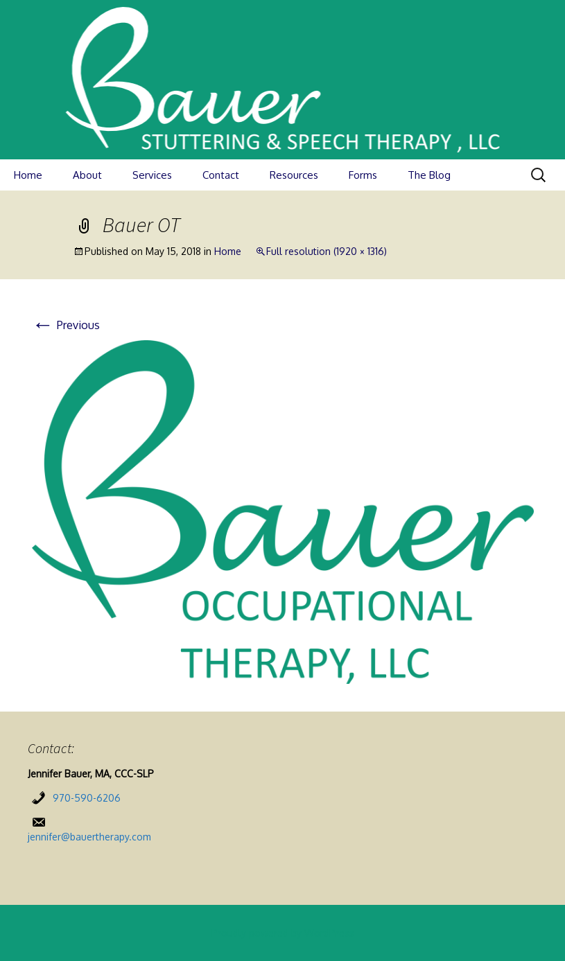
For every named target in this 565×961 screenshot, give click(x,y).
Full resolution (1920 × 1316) (326, 251)
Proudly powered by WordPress (282, 933)
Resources (294, 175)
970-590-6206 (87, 798)
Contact (220, 175)
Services (152, 175)
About (87, 175)
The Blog (429, 175)
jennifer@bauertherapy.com (89, 837)
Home (28, 175)
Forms (363, 175)
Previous (66, 325)
